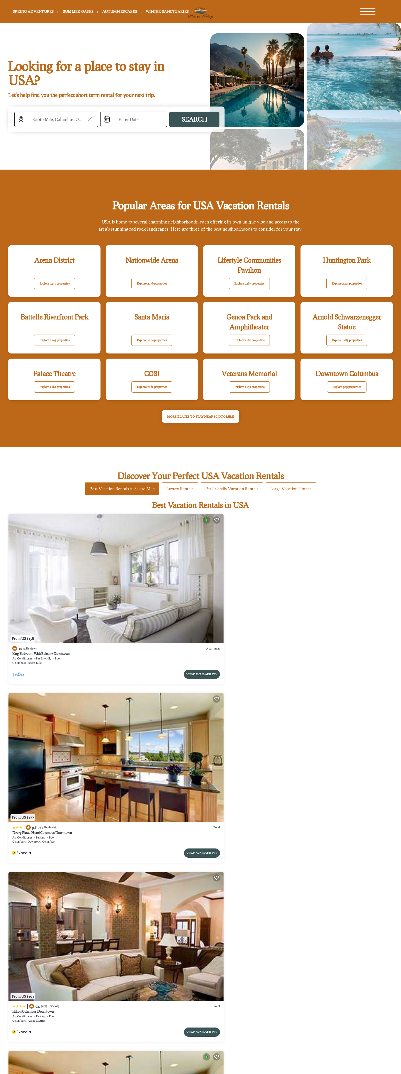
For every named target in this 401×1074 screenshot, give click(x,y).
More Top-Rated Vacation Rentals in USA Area (200, 952)
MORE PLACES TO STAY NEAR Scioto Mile (200, 416)
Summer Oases (78, 11)
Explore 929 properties (346, 387)
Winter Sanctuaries (167, 11)
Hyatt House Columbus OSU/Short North (139, 686)
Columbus (18, 589)
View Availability (79, 601)
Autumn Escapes (119, 11)
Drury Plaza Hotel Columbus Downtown (139, 581)
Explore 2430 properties (54, 283)
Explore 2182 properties (152, 387)
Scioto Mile (35, 589)
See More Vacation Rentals (200, 733)
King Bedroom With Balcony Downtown (41, 581)
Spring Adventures (33, 11)
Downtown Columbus (138, 589)
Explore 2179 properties (249, 387)
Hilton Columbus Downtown (227, 581)
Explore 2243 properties (347, 283)
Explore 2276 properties (152, 283)
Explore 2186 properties (249, 340)
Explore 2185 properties (347, 340)
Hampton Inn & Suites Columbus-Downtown (335, 686)
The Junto (310, 581)
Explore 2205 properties (54, 340)
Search (194, 119)
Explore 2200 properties (152, 340)
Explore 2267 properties (249, 283)
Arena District (230, 589)
